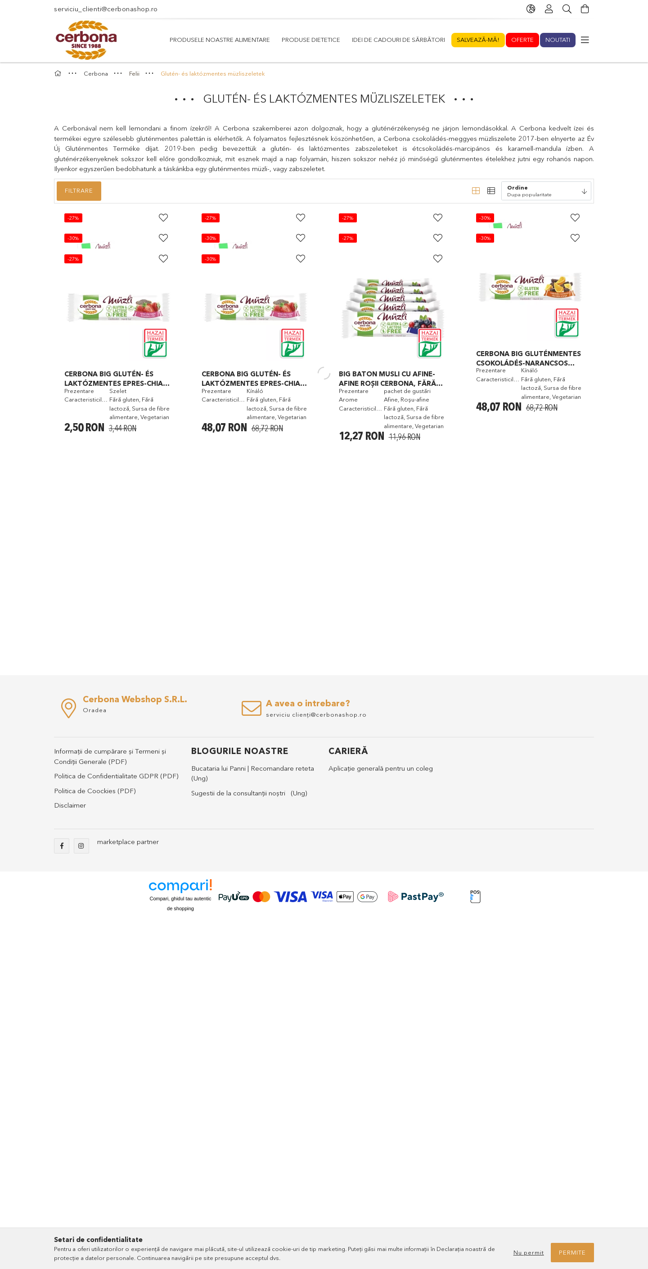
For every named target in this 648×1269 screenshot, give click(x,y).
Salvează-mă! (261, 39)
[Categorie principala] (59, 95)
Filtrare (79, 212)
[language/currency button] (531, 9)
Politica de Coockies (85, 1138)
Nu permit (528, 1252)
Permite (572, 1252)
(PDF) (117, 1108)
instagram (81, 1193)
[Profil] (549, 9)
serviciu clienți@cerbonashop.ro (316, 1061)
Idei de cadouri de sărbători (341, 39)
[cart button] (585, 9)
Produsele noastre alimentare (520, 39)
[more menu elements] (585, 40)
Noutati (182, 39)
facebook (61, 1193)
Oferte (217, 39)
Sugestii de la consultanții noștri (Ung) (249, 1140)
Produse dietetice (429, 39)
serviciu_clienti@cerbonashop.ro (106, 9)
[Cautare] (567, 9)
